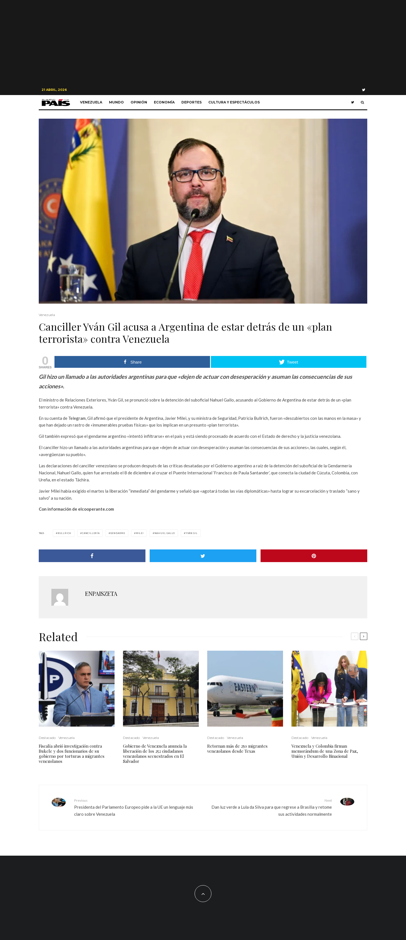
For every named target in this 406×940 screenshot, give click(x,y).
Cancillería (91, 533)
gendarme (117, 533)
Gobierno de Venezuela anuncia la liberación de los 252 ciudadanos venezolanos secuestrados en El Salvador (155, 753)
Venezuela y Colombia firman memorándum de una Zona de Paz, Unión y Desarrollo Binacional (324, 751)
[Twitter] (363, 89)
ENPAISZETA (101, 593)
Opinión (139, 102)
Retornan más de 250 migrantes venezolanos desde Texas (237, 748)
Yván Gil (191, 533)
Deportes (191, 102)
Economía (164, 102)
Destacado (47, 738)
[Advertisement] (203, 42)
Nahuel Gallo (164, 533)
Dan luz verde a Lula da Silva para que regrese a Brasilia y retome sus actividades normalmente (269, 807)
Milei (140, 533)
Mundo (116, 102)
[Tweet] (203, 555)
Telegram (77, 418)
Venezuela (91, 102)
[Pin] (314, 555)
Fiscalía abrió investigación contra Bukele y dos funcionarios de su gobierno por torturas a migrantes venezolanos (71, 753)
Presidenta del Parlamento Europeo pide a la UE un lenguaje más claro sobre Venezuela (136, 807)
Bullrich (64, 533)
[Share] (92, 555)
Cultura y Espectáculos (234, 102)
